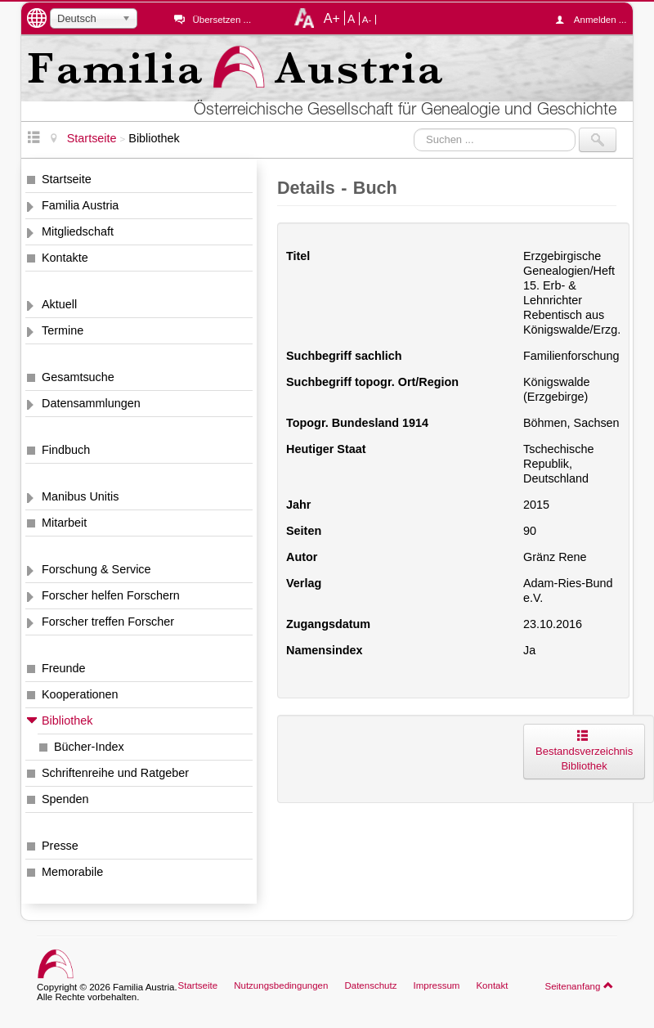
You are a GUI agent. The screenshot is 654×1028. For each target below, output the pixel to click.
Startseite (67, 179)
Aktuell (59, 304)
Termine (62, 330)
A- (367, 20)
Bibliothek (67, 720)
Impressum (436, 985)
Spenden (65, 799)
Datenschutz (370, 985)
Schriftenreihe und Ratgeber (115, 772)
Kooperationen (80, 694)
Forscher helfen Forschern (111, 595)
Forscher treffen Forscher (108, 621)
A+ (332, 18)
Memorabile (72, 871)
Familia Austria (80, 205)
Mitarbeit (64, 522)
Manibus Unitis (80, 496)
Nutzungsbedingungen (281, 985)
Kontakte (65, 257)
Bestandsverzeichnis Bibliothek (584, 751)
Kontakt (492, 985)
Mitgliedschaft (78, 231)
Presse (60, 845)
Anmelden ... (595, 20)
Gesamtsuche (78, 377)
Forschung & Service (96, 569)
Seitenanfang (579, 985)
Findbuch (66, 449)
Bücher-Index (89, 746)
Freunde (64, 668)
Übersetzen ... (221, 20)
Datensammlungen (91, 403)
